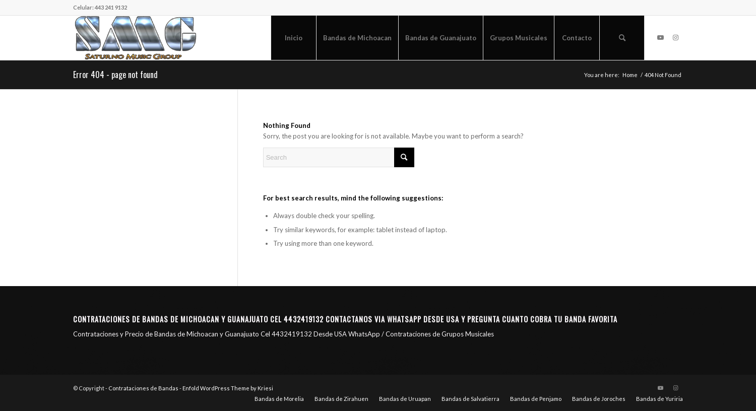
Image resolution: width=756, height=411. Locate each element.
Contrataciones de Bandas (143, 388)
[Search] (622, 38)
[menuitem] (293, 38)
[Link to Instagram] (675, 37)
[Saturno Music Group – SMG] (135, 38)
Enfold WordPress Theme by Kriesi (227, 388)
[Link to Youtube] (660, 37)
